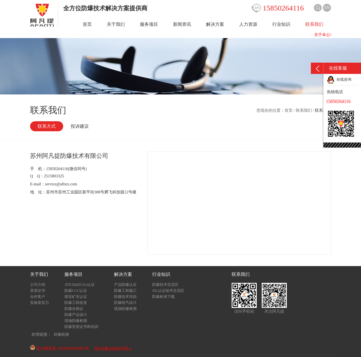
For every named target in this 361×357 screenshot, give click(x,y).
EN (326, 7)
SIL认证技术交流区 (168, 291)
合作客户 (37, 297)
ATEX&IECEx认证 (79, 285)
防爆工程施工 (125, 291)
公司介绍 (37, 285)
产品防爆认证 (125, 285)
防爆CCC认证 (75, 291)
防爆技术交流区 (165, 285)
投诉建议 (80, 126)
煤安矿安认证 (75, 297)
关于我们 (116, 24)
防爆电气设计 (125, 303)
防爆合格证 (73, 309)
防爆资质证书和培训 (81, 327)
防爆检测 (61, 334)
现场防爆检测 (75, 321)
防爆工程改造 (75, 303)
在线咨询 (339, 79)
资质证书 (37, 291)
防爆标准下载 (163, 297)
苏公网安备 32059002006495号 (59, 348)
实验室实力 (39, 303)
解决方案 (215, 24)
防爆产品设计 (75, 315)
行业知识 (281, 24)
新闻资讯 (182, 24)
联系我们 (314, 24)
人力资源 (248, 24)
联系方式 (47, 126)
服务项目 (149, 24)
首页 (87, 24)
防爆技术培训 (125, 297)
